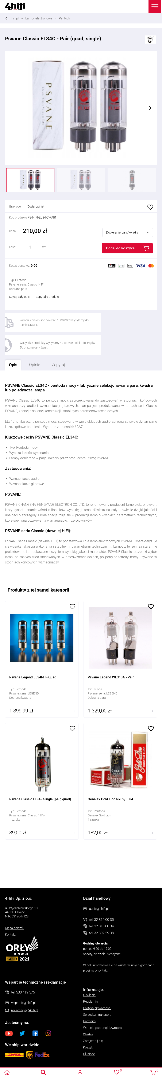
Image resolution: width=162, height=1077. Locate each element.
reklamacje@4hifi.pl (24, 988)
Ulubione (150, 207)
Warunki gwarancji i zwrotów (102, 1006)
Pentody (64, 18)
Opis (12, 341)
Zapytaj (61, 341)
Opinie (38, 342)
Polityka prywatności (97, 986)
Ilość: (12, 247)
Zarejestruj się (93, 1019)
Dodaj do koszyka (120, 248)
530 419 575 (25, 970)
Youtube (9, 1011)
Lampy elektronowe (38, 18)
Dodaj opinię (35, 206)
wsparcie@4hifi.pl (23, 981)
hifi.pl (15, 18)
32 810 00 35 (104, 897)
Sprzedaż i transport (97, 993)
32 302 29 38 (104, 911)
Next (150, 108)
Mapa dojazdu (14, 906)
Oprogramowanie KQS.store (19, 1063)
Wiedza (88, 1012)
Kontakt (10, 913)
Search (43, 1072)
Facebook (35, 1011)
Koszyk (88, 1025)
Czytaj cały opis (19, 296)
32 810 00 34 (104, 904)
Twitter (22, 1011)
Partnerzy (89, 999)
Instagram (48, 1011)
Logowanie (80, 1072)
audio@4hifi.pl (98, 887)
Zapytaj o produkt (47, 296)
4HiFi (17, 6)
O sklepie (89, 973)
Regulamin (90, 979)
